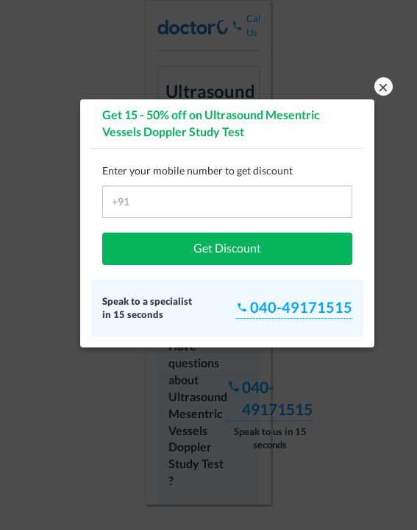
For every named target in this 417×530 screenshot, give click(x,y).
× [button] (383, 86)
